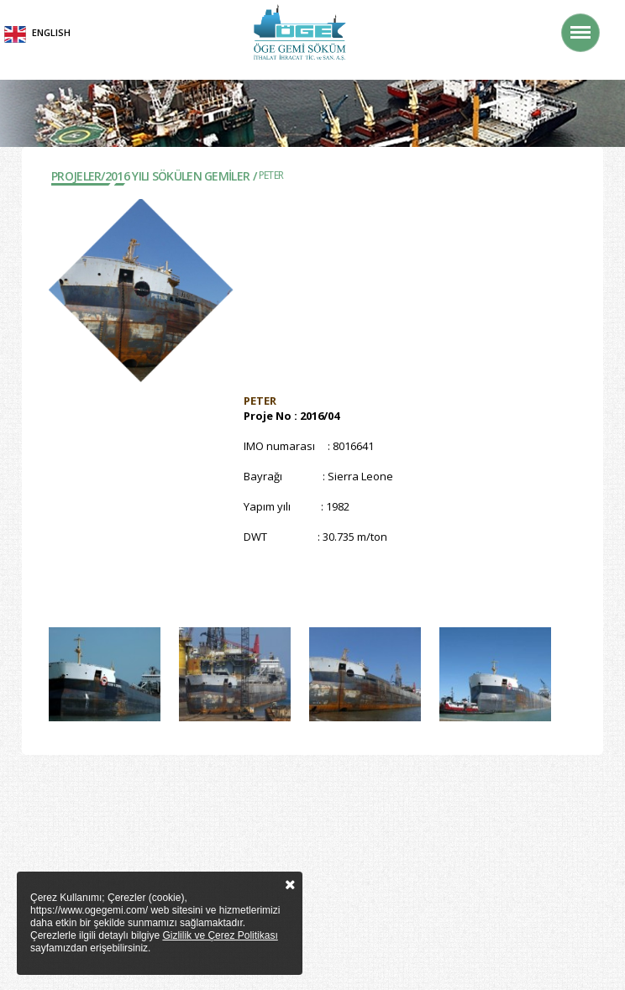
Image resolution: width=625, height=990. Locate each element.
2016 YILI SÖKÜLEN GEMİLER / (180, 176)
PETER (271, 175)
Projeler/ (78, 176)
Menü (584, 24)
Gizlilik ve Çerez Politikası (219, 935)
